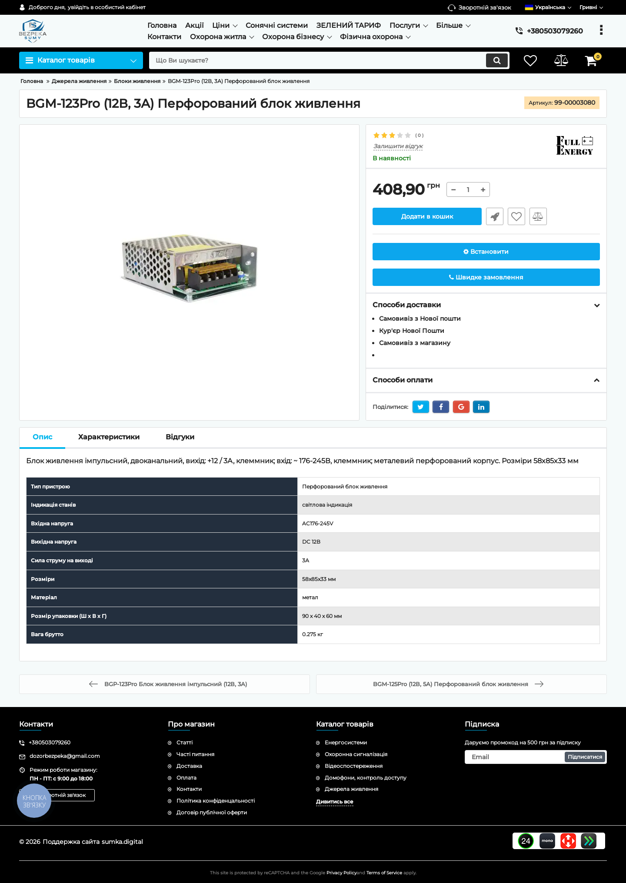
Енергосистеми (346, 742)
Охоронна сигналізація (356, 754)
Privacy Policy (341, 873)
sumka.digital (122, 842)
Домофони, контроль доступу (365, 777)
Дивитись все (334, 801)
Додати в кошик (427, 216)
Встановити (486, 252)
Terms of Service (384, 873)
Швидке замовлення (494, 216)
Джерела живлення (351, 789)
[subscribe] (536, 757)
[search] (329, 60)
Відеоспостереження (354, 766)
